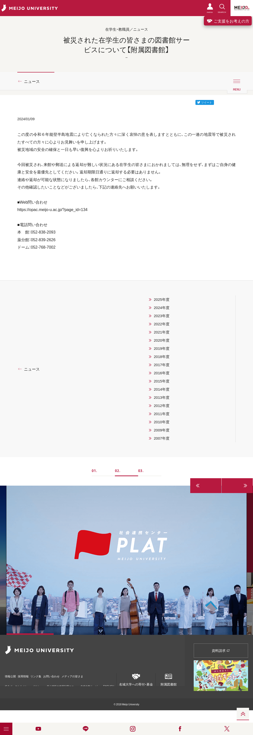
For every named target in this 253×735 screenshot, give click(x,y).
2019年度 (161, 348)
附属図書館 (168, 678)
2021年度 (161, 332)
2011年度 (161, 413)
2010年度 (161, 422)
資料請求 (221, 650)
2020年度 (161, 340)
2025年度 (161, 299)
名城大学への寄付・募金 (136, 678)
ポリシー (36, 683)
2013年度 (161, 397)
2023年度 (161, 315)
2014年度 (161, 389)
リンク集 (49, 674)
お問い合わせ (72, 674)
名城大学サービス (89, 683)
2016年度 (161, 373)
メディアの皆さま (101, 674)
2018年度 (161, 356)
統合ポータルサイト (16, 683)
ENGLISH (108, 682)
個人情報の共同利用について (60, 683)
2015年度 (161, 381)
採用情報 (30, 674)
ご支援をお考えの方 (227, 21)
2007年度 (161, 438)
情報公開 (11, 674)
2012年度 (161, 405)
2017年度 (161, 364)
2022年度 (161, 324)
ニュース (32, 81)
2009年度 (161, 430)
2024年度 (161, 307)
